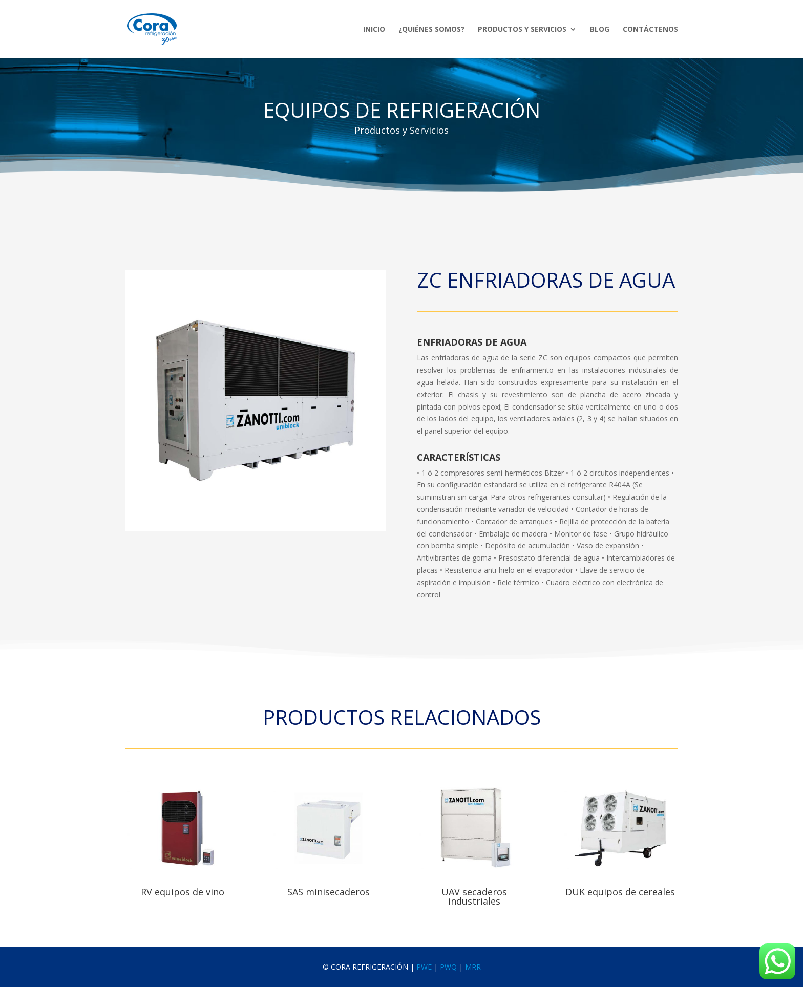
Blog (599, 30)
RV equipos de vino (182, 892)
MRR (473, 967)
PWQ (448, 967)
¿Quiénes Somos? (431, 30)
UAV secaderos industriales (474, 896)
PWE (424, 967)
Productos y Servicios (522, 30)
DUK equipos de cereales (620, 892)
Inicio (374, 30)
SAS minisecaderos (328, 892)
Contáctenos (650, 30)
